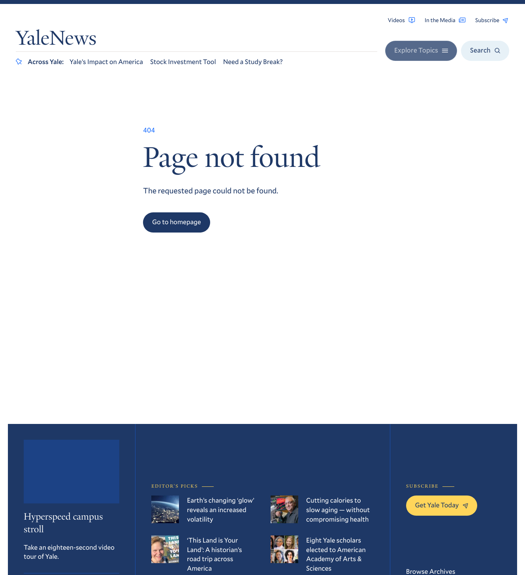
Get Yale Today (442, 504)
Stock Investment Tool (183, 61)
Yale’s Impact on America (106, 61)
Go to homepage (176, 221)
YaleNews (56, 40)
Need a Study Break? (253, 61)
